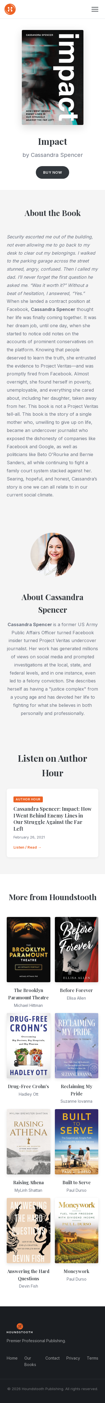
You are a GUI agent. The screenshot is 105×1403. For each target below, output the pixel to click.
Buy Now (52, 172)
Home (12, 1358)
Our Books (30, 1361)
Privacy (73, 1358)
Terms (92, 1358)
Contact (52, 1358)
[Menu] (95, 9)
